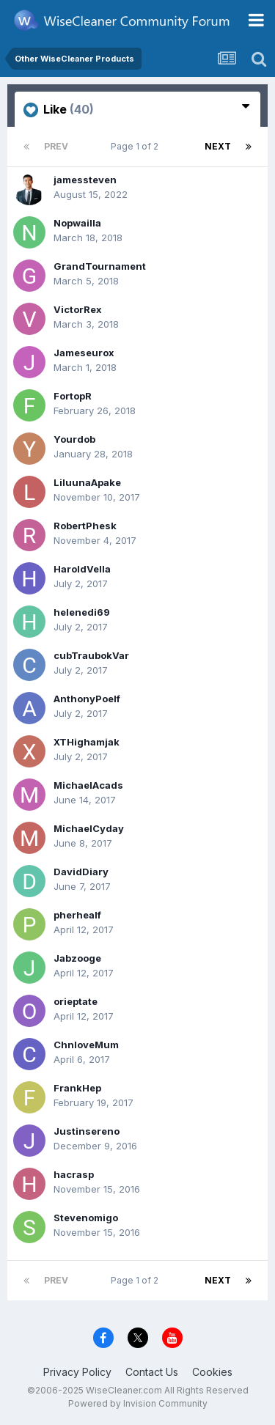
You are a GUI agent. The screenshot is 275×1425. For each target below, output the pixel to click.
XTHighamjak (87, 742)
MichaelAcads (88, 785)
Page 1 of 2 (137, 146)
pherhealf (77, 915)
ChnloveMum (86, 1044)
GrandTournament (100, 266)
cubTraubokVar (91, 655)
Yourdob (74, 439)
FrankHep (77, 1088)
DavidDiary (81, 871)
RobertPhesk (85, 525)
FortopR (73, 396)
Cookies (212, 1372)
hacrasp (74, 1174)
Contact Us (151, 1372)
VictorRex (78, 309)
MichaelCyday (89, 828)
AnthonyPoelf (87, 698)
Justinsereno (87, 1131)
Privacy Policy (77, 1372)
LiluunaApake (87, 482)
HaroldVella (82, 569)
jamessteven (85, 179)
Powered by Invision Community (138, 1403)
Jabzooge (77, 958)
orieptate (76, 1001)
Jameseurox (84, 352)
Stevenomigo (86, 1217)
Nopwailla (77, 223)
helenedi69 (82, 612)
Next (218, 146)
